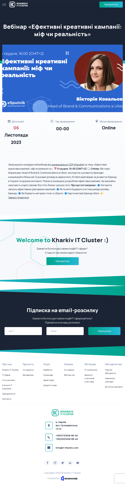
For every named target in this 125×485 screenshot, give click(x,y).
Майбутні (47, 369)
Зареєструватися (18, 197)
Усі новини (69, 369)
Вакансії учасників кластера (89, 378)
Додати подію (50, 385)
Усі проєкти (28, 369)
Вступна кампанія (114, 386)
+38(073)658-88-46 (67, 435)
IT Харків (6, 375)
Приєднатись (111, 4)
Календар (48, 375)
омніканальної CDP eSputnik (68, 164)
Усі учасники (8, 380)
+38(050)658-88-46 (67, 439)
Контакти (6, 398)
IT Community (91, 369)
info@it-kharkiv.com (67, 447)
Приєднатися (8, 393)
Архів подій (48, 380)
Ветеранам (28, 375)
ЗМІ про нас (69, 375)
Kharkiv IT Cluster (10, 369)
